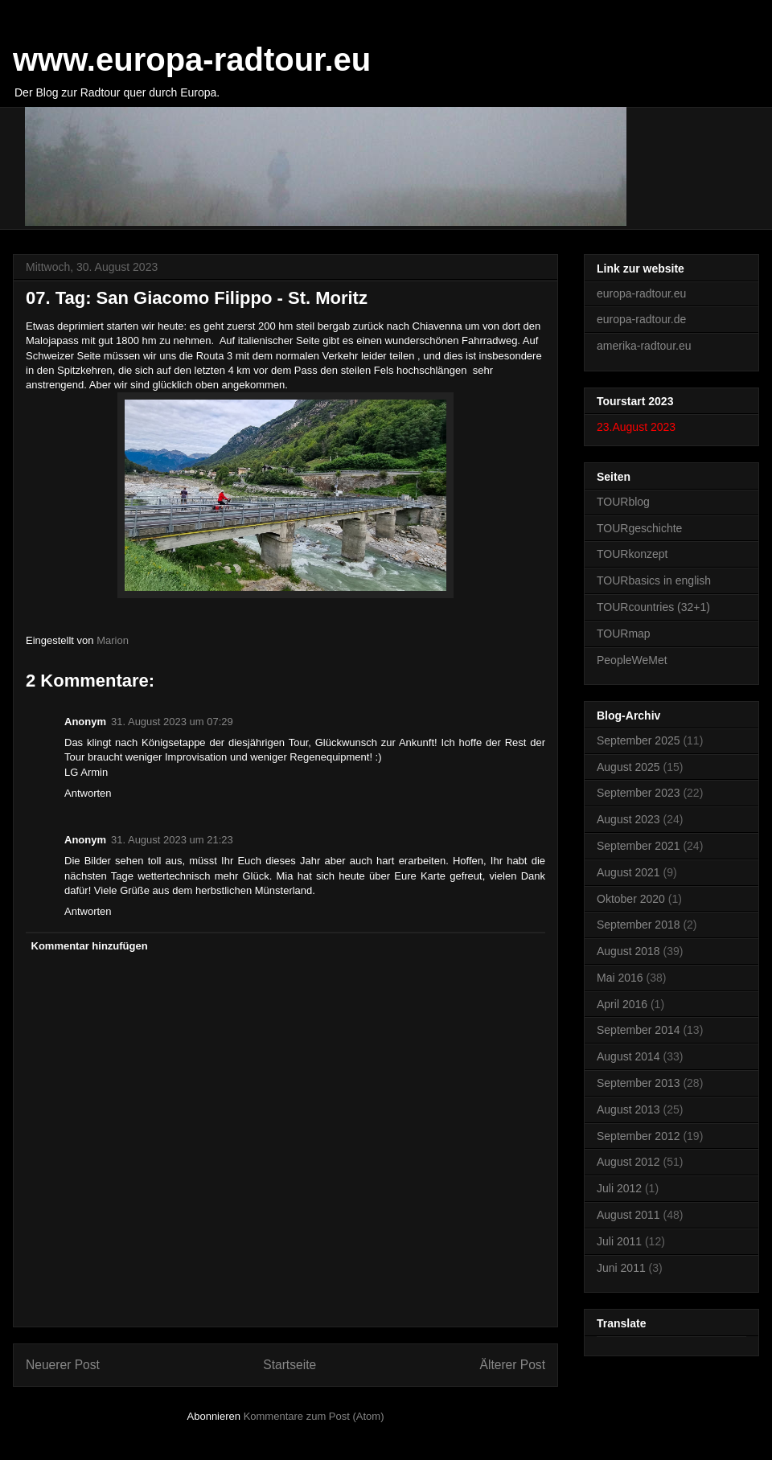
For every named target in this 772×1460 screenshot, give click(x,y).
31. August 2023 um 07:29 (172, 722)
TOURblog (623, 501)
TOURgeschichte (639, 528)
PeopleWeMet (632, 660)
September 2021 (638, 845)
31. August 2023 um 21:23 (172, 840)
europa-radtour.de (641, 319)
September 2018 (638, 924)
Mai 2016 (620, 977)
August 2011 (628, 1214)
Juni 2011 (621, 1267)
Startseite (289, 1365)
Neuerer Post (63, 1365)
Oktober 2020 (631, 898)
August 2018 (628, 951)
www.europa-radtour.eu (192, 59)
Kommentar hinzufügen (89, 946)
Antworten (88, 793)
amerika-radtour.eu (644, 345)
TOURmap (624, 633)
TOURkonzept (632, 554)
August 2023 (628, 819)
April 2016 (622, 1004)
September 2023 (638, 792)
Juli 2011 (619, 1241)
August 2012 (628, 1161)
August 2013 (628, 1109)
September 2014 (638, 1029)
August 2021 (628, 872)
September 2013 (638, 1083)
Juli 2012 (619, 1188)
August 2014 (628, 1056)
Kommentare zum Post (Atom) (314, 1416)
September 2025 (638, 740)
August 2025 (628, 767)
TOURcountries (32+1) (653, 607)
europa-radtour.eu (641, 293)
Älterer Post (512, 1365)
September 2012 (638, 1136)
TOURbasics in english (654, 580)
